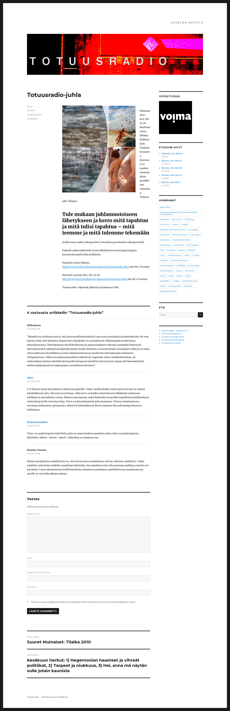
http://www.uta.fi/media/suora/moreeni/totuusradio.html (95, 266)
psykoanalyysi (166, 270)
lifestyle (191, 250)
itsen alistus (195, 234)
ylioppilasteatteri (168, 291)
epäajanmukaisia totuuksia (172, 229)
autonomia (177, 219)
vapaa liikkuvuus (189, 281)
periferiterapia (167, 265)
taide (171, 276)
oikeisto (164, 260)
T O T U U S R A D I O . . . (172, 334)
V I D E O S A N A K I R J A (172, 340)
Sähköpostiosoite (38, 572)
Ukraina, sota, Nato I (171, 182)
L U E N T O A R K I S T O (172, 337)
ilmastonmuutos (179, 234)
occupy (195, 255)
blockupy (189, 219)
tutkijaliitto (165, 281)
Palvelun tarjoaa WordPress (55, 697)
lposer (30, 106)
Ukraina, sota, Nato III (171, 168)
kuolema (171, 250)
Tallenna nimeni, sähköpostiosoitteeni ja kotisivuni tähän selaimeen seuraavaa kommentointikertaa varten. (83, 602)
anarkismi (164, 219)
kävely (182, 250)
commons (165, 224)
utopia (176, 281)
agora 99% (165, 207)
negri (186, 255)
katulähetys (32, 118)
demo (176, 224)
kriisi (162, 250)
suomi (163, 276)
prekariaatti (193, 265)
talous (179, 276)
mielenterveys (174, 255)
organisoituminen (179, 260)
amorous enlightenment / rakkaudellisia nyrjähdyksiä (179, 213)
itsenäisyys (165, 240)
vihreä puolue (174, 286)
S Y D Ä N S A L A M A (171, 343)
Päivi (30, 377)
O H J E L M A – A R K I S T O (187, 22)
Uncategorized (34, 114)
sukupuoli (189, 270)
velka (162, 286)
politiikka (181, 265)
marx (162, 255)
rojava (179, 270)
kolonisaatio (193, 245)
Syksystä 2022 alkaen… (172, 153)
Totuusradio (33, 697)
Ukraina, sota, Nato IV (171, 161)
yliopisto (188, 286)
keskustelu (179, 245)
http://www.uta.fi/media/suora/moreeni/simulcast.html (94, 279)
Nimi (29, 558)
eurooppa (193, 229)
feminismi (164, 234)
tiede (187, 276)
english (184, 224)
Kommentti (33, 514)
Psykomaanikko (37, 422)
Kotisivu (32, 587)
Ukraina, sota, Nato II (171, 175)
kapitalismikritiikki (181, 240)
